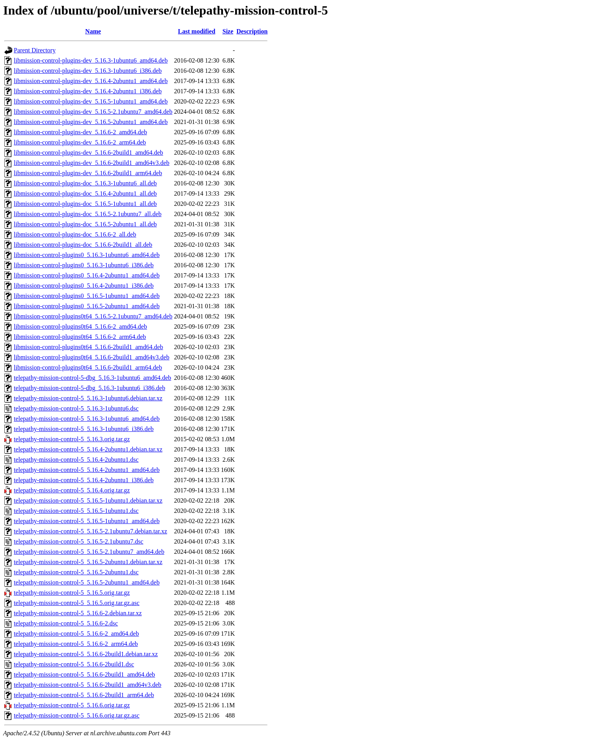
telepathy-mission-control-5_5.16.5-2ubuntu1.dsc (76, 572)
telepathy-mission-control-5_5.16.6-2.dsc (66, 623)
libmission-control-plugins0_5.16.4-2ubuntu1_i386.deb (84, 285)
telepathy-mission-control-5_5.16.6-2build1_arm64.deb (84, 695)
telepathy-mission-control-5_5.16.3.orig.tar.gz (72, 439)
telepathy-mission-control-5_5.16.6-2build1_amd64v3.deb (87, 684)
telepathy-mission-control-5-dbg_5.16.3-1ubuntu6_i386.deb (89, 388)
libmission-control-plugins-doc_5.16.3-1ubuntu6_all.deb (85, 183)
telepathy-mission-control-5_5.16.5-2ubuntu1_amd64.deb (87, 582)
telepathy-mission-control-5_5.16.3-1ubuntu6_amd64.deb (87, 418)
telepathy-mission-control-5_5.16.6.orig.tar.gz (72, 705)
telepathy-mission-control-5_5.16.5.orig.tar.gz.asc (76, 602)
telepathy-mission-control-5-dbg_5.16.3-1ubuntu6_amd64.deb (92, 377)
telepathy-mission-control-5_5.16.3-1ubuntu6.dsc (76, 408)
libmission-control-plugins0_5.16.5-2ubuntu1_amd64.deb (87, 306)
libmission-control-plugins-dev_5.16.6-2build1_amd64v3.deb (91, 162)
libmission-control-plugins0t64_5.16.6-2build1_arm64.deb (88, 367)
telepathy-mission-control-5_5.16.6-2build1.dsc (74, 664)
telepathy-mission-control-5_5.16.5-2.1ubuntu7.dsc (78, 541)
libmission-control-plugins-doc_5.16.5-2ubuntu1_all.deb (85, 224)
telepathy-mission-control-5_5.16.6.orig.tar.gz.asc (76, 715)
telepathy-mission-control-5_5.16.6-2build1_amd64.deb (84, 674)
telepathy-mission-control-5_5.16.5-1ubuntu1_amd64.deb (87, 521)
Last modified (196, 31)
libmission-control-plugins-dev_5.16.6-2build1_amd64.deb (88, 152)
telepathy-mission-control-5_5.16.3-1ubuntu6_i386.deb (84, 429)
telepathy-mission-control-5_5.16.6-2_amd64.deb (76, 633)
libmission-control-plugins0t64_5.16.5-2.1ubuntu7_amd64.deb (93, 316)
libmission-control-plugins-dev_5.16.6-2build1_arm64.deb (88, 173)
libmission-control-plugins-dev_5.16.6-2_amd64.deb (80, 132)
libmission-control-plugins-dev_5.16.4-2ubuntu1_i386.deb (88, 91)
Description (251, 31)
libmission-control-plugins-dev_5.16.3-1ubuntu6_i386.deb (88, 70)
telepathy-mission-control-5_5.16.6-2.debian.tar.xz (78, 613)
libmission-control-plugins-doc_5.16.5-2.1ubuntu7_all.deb (87, 214)
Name (93, 31)
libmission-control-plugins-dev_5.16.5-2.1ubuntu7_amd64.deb (93, 111)
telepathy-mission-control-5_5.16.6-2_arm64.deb (76, 643)
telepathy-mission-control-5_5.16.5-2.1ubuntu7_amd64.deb (89, 551)
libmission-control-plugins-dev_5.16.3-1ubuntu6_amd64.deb (91, 60)
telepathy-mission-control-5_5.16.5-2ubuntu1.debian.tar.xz (88, 562)
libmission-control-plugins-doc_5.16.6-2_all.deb (75, 234)
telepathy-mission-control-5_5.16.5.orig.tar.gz (72, 592)
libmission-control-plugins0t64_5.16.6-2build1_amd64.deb (88, 347)
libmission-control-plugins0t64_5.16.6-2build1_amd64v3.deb (91, 357)
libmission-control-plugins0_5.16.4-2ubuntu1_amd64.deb (87, 275)
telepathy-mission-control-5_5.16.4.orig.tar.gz (72, 490)
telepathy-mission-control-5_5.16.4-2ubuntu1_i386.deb (84, 480)
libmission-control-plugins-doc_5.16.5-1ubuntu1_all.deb (85, 203)
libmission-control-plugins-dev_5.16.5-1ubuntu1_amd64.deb (91, 101)
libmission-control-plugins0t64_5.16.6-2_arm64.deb (80, 336)
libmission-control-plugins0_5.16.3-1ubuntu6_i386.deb (84, 265)
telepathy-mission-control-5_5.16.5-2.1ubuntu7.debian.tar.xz (90, 531)
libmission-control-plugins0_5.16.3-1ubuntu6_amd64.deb (87, 255)
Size (228, 31)
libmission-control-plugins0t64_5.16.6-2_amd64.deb (80, 326)
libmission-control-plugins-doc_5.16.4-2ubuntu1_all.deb (85, 193)
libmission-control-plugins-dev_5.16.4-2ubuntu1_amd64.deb (91, 81)
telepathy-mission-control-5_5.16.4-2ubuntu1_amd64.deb (87, 469)
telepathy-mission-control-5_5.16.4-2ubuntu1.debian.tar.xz (88, 449)
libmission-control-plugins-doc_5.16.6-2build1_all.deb (83, 244)
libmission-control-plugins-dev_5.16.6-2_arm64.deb (80, 142)
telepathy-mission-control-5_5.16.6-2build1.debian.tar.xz (86, 654)
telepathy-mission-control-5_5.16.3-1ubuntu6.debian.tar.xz (88, 398)
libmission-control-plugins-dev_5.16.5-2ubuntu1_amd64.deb (91, 121)
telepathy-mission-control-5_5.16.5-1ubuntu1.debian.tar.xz (88, 500)
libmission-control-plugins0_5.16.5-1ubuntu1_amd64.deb (87, 295)
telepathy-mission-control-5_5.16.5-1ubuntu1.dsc (76, 510)
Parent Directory (35, 50)
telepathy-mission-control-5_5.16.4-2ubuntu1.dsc (76, 459)
